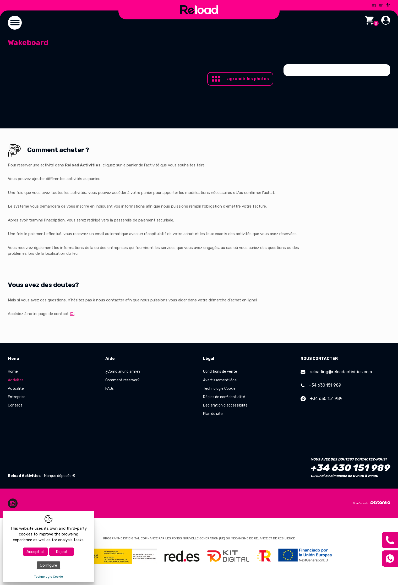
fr (388, 5)
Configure (48, 565)
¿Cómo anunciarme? (122, 371)
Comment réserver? (122, 380)
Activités (16, 380)
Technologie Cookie (219, 388)
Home (13, 371)
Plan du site (213, 413)
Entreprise (16, 397)
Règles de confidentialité (224, 397)
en (381, 5)
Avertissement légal (220, 380)
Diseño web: (371, 503)
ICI (72, 313)
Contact (15, 405)
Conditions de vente (220, 371)
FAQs (109, 388)
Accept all (35, 551)
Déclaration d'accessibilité (225, 405)
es (374, 5)
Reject (62, 551)
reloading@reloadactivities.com (336, 371)
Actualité (16, 388)
